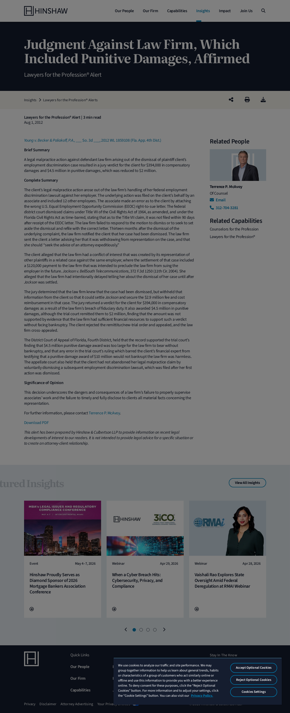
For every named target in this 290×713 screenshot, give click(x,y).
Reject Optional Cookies (253, 679)
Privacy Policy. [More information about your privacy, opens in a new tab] (202, 695)
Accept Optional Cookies (253, 667)
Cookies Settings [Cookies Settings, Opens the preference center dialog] (254, 691)
